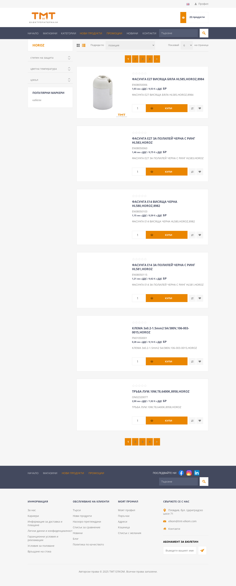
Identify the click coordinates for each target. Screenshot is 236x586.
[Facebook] (181, 473)
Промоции (114, 33)
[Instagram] (189, 473)
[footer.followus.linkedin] (197, 473)
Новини (132, 33)
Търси (77, 510)
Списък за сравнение (86, 527)
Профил (203, 4)
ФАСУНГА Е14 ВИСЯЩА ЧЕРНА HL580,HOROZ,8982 (154, 204)
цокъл (34, 80)
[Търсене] (178, 33)
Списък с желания (129, 533)
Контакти (149, 33)
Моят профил (126, 510)
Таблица (78, 45)
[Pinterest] (204, 473)
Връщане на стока (39, 551)
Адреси (122, 521)
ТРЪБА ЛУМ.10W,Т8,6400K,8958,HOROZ (160, 391)
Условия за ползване (41, 545)
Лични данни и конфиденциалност (50, 531)
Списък (83, 45)
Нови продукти (91, 33)
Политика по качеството (88, 544)
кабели (36, 100)
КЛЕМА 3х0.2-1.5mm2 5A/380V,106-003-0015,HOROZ (160, 330)
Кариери (33, 516)
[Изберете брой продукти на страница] (187, 45)
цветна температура (43, 68)
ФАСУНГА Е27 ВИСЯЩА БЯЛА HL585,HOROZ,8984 (168, 79)
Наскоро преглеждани (87, 521)
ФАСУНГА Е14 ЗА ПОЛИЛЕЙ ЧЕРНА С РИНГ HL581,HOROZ (163, 267)
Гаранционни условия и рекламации (43, 538)
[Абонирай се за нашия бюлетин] (179, 550)
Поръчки (123, 516)
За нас (32, 510)
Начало (33, 33)
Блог (76, 538)
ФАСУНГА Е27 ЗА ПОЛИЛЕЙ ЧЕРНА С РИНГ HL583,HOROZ (163, 140)
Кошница (124, 527)
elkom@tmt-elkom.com (182, 521)
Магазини (50, 33)
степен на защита (41, 57)
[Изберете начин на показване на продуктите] (130, 45)
